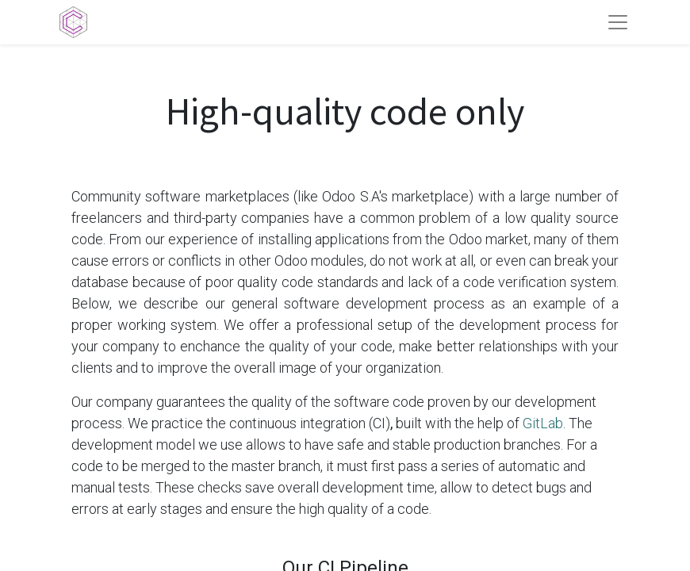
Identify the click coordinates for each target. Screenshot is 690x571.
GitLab (543, 423)
